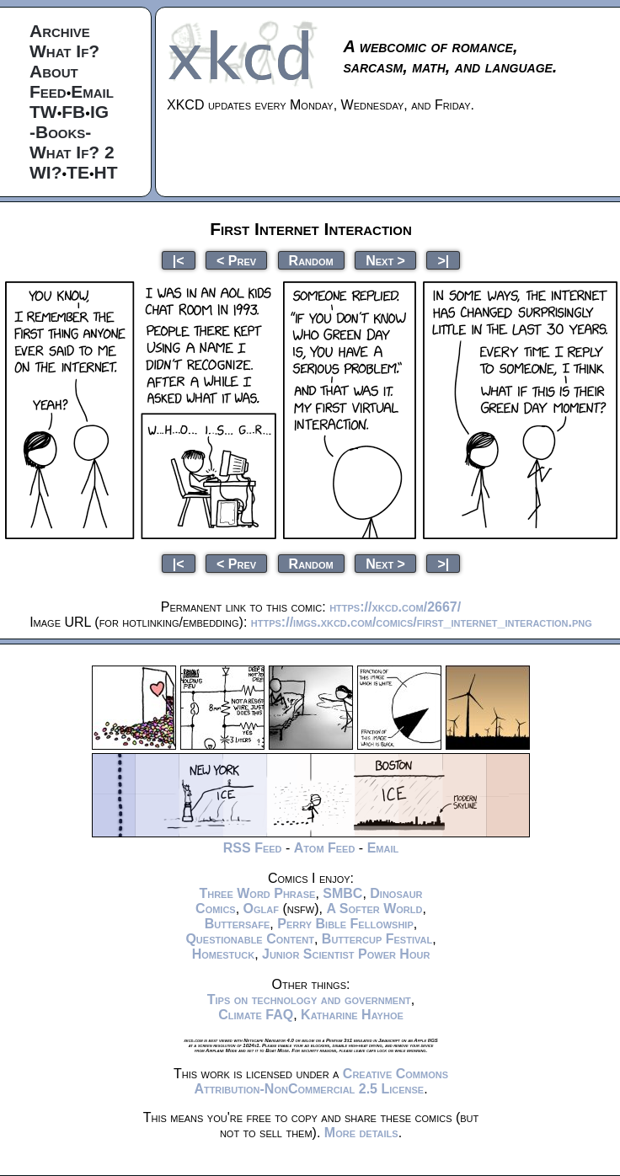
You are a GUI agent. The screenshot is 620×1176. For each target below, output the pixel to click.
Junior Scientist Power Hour (346, 954)
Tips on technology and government (309, 999)
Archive (59, 30)
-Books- (60, 132)
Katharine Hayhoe (352, 1015)
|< (178, 260)
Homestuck (223, 954)
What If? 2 (72, 152)
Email (92, 91)
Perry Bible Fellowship (345, 924)
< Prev (236, 260)
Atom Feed (324, 848)
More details (361, 1132)
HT (106, 172)
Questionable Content (249, 939)
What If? (64, 51)
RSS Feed (252, 848)
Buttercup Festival (377, 939)
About (53, 71)
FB (73, 111)
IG (99, 111)
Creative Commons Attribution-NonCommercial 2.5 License (321, 1081)
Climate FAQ (255, 1015)
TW (43, 111)
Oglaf (261, 908)
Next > (385, 260)
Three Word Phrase (257, 893)
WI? (45, 172)
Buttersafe (237, 924)
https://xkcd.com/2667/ (395, 607)
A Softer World (374, 908)
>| (443, 260)
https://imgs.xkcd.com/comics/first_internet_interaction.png (421, 622)
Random (311, 260)
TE (78, 172)
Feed (48, 91)
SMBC (342, 893)
